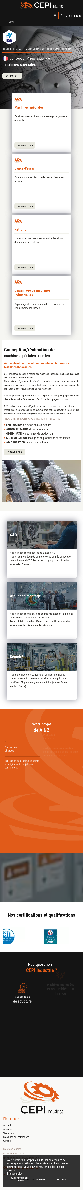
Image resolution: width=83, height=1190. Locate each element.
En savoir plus (14, 1173)
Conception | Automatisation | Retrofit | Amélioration (37, 49)
